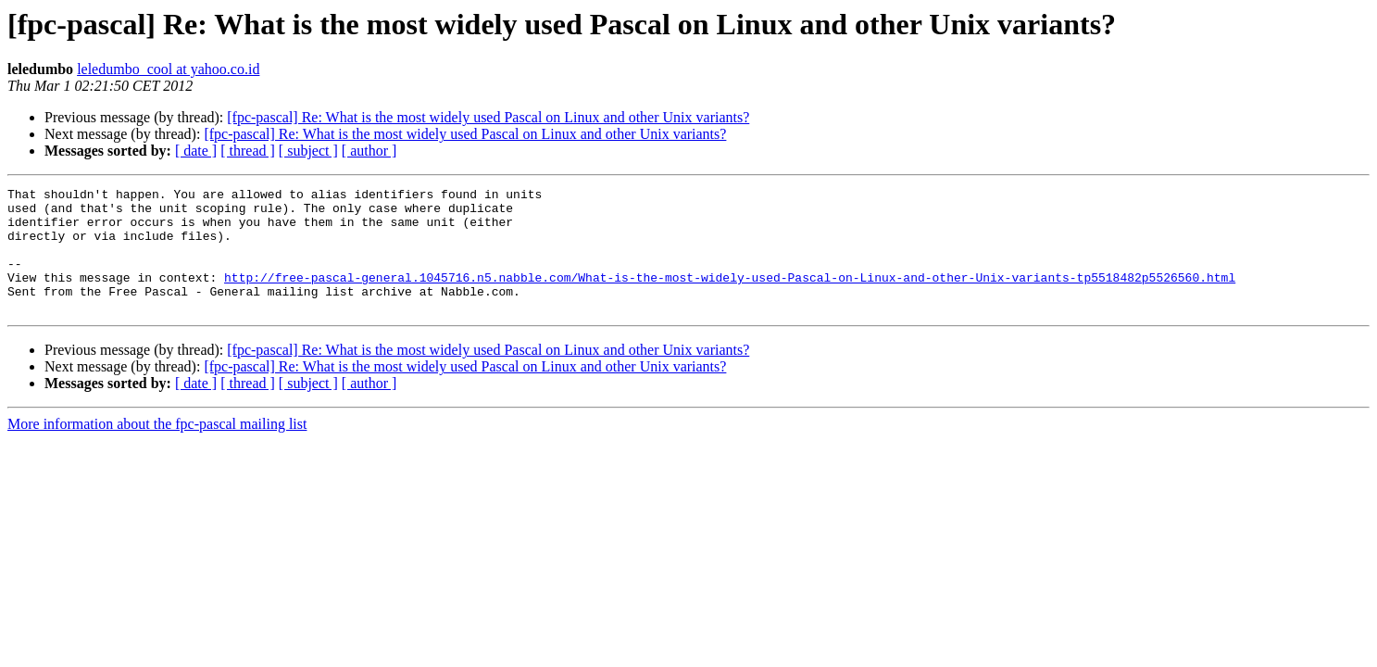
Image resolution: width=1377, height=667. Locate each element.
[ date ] (196, 150)
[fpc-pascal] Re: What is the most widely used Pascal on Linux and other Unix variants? (488, 117)
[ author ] (369, 150)
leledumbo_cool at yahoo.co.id (168, 69)
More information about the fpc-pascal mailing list (157, 449)
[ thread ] (247, 150)
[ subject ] (308, 150)
